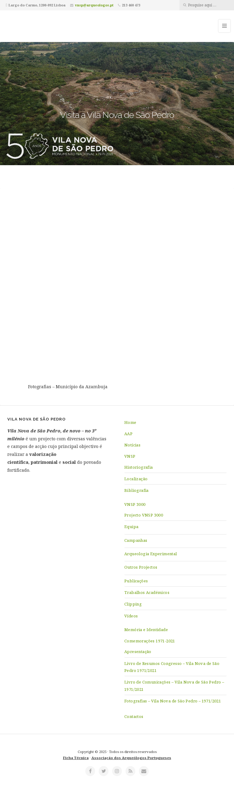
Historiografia (138, 467)
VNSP (130, 456)
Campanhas (135, 540)
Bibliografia (136, 490)
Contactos (134, 716)
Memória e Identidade (146, 629)
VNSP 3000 (135, 504)
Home (130, 422)
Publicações (136, 581)
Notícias (132, 445)
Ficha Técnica (76, 757)
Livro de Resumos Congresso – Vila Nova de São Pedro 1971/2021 (171, 667)
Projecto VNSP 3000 (143, 515)
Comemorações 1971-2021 (149, 641)
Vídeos (131, 616)
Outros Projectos (140, 567)
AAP (128, 433)
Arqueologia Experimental (150, 553)
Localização (135, 478)
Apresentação (137, 651)
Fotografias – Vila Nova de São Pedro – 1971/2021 (172, 701)
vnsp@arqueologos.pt (94, 5)
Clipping (133, 604)
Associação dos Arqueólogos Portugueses (131, 757)
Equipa (131, 526)
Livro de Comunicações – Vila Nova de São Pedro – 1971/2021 (174, 685)
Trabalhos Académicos (146, 592)
